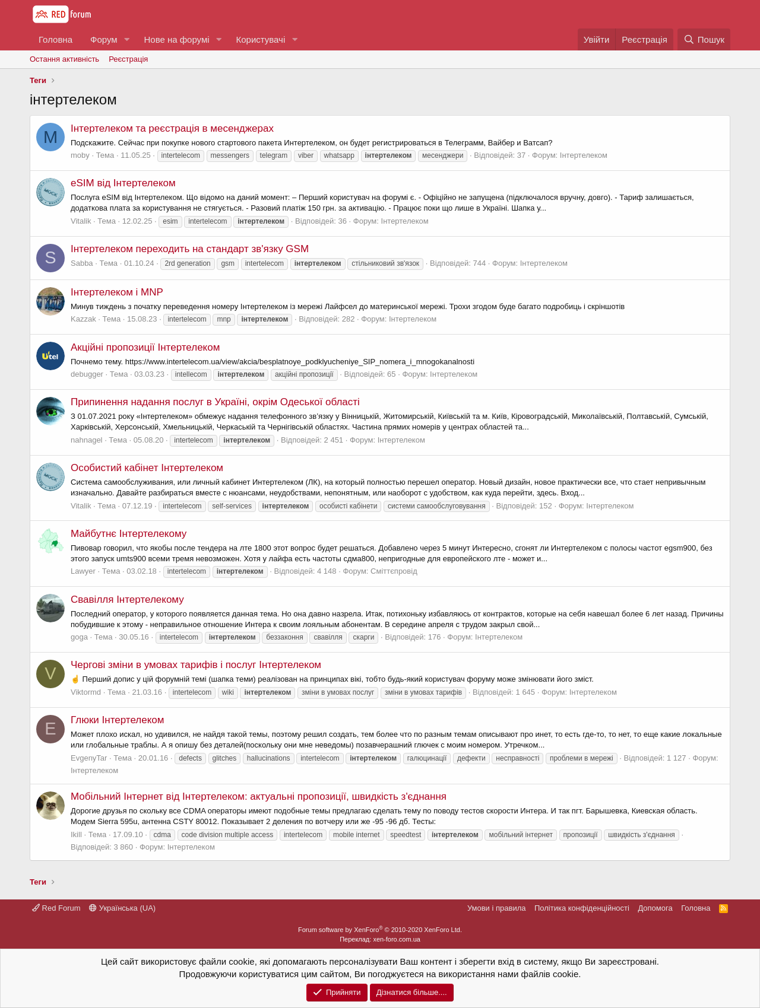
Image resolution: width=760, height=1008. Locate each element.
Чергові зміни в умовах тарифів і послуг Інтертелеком (196, 664)
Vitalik (81, 221)
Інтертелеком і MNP (117, 292)
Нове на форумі (176, 39)
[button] (126, 39)
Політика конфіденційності (581, 908)
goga (79, 636)
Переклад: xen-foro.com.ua (380, 939)
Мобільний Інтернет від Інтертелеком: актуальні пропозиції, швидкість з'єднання (258, 796)
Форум (104, 39)
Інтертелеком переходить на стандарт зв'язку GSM (190, 249)
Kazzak (83, 318)
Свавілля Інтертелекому (127, 599)
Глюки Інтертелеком (117, 720)
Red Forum (56, 908)
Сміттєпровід (393, 571)
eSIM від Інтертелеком (123, 183)
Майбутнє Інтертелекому (128, 533)
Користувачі (260, 39)
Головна (55, 39)
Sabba (82, 263)
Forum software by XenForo (380, 929)
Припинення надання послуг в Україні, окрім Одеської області (215, 402)
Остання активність (64, 59)
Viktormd (86, 692)
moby (80, 155)
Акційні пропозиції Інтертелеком (145, 347)
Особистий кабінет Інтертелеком (147, 467)
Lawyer (83, 571)
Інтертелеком (583, 155)
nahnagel (87, 439)
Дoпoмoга (655, 908)
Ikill (76, 834)
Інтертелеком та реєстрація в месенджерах (172, 128)
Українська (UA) (122, 908)
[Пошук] (703, 39)
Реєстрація (128, 59)
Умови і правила (496, 908)
